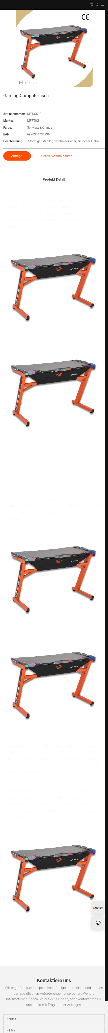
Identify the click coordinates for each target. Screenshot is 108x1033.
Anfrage (17, 156)
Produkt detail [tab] (54, 179)
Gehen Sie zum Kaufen (56, 156)
